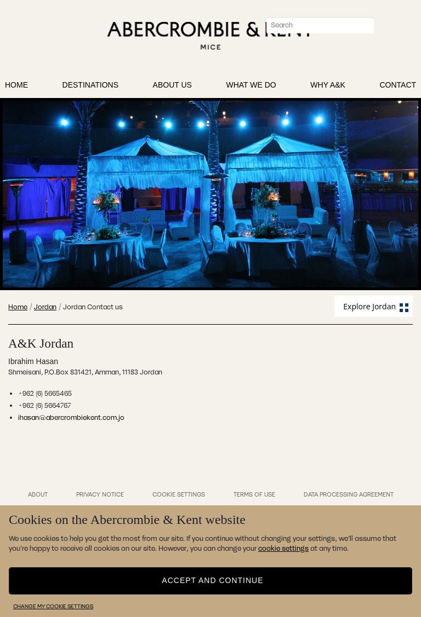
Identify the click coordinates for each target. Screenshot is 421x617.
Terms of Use (254, 494)
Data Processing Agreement (349, 494)
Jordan (45, 307)
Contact (397, 87)
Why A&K (327, 87)
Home (16, 87)
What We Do (251, 87)
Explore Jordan (369, 306)
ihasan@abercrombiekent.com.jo (71, 417)
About (38, 494)
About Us (172, 87)
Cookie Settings (178, 494)
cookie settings (283, 548)
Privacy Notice (100, 494)
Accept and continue (212, 579)
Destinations (90, 87)
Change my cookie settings (53, 606)
